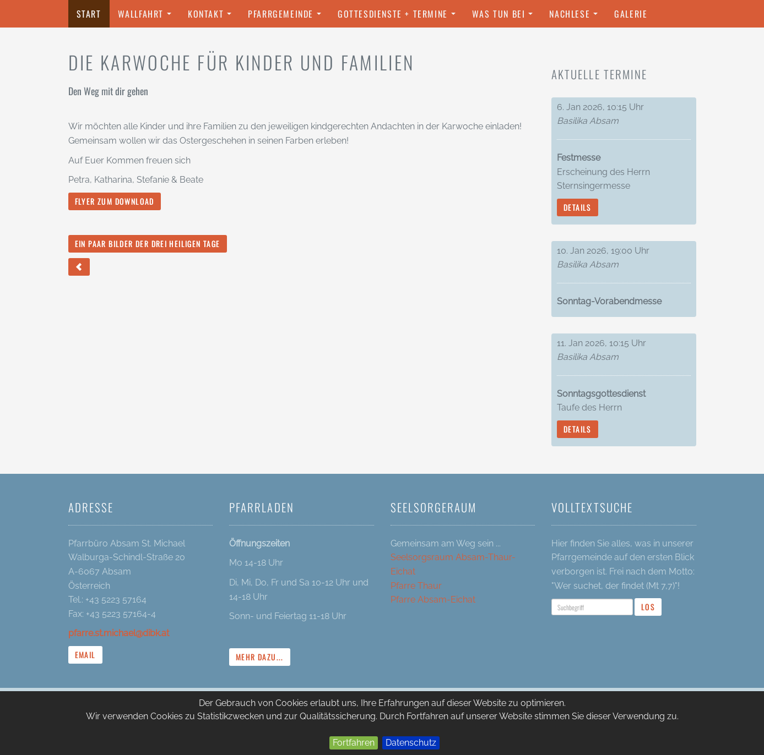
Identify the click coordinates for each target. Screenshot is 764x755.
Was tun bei (505, 17)
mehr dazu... (260, 657)
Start (89, 13)
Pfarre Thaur (416, 586)
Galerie (630, 13)
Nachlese (576, 17)
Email (85, 654)
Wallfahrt (147, 17)
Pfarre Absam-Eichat (433, 599)
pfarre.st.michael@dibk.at (118, 633)
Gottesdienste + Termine (399, 17)
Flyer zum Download (114, 201)
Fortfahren (354, 742)
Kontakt (212, 17)
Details (577, 207)
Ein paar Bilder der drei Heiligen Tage (147, 243)
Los (648, 606)
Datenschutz (411, 742)
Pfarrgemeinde (287, 17)
